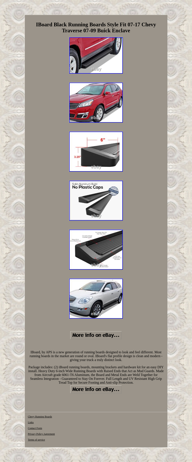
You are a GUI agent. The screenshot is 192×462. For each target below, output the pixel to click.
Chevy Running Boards (40, 416)
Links (31, 422)
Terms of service (36, 439)
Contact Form (35, 428)
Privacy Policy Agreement (41, 433)
